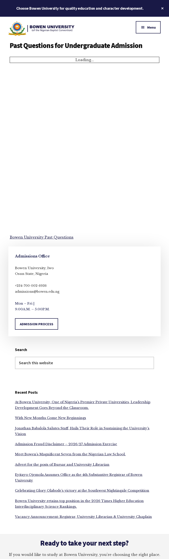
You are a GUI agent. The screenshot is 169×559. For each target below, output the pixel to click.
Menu (151, 27)
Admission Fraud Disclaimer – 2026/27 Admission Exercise (66, 444)
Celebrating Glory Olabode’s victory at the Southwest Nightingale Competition (82, 490)
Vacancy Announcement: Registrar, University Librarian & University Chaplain (83, 517)
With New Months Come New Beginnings (50, 418)
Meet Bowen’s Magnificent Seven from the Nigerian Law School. (70, 454)
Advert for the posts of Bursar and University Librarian (62, 464)
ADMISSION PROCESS (36, 324)
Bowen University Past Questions (41, 237)
